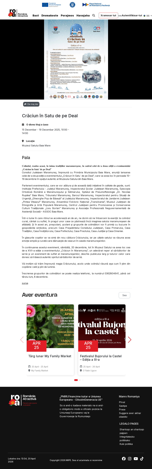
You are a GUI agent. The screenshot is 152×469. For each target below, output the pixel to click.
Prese (122, 409)
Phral (122, 402)
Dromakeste (49, 15)
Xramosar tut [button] (108, 15)
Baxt (36, 15)
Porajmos (67, 15)
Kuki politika (126, 444)
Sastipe (123, 405)
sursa (25, 283)
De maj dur (31, 104)
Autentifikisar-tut (132, 15)
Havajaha (83, 15)
